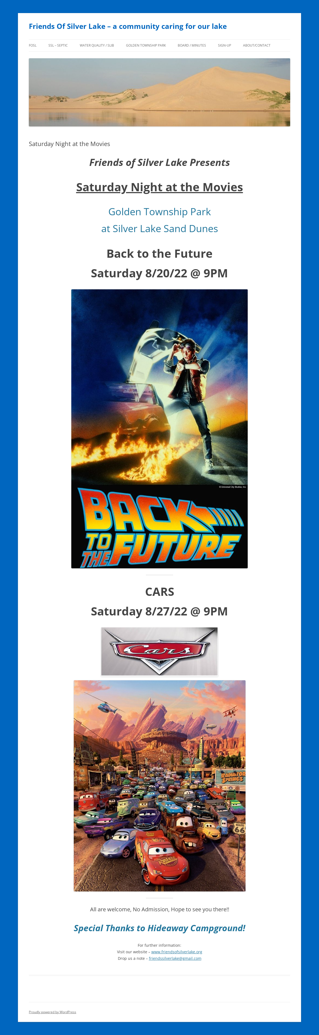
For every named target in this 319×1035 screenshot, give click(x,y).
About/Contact (257, 45)
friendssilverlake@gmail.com (175, 958)
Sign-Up (224, 45)
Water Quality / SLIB (97, 45)
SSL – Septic (58, 45)
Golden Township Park (146, 45)
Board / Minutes (192, 45)
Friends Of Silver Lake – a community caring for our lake (128, 26)
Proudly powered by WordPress (52, 1012)
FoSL (32, 45)
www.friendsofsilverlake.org (176, 951)
